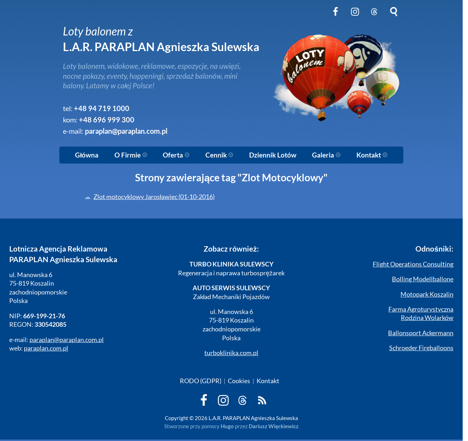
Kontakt (372, 155)
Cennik (219, 155)
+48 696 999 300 (106, 120)
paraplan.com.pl (46, 348)
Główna (86, 155)
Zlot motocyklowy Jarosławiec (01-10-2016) (154, 196)
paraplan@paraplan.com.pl (126, 131)
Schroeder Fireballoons (421, 348)
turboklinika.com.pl (231, 353)
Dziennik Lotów (272, 155)
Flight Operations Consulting (413, 264)
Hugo (227, 426)
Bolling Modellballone (422, 279)
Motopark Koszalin (426, 294)
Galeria (326, 155)
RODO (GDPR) (200, 381)
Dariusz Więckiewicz (274, 426)
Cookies (239, 381)
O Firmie (130, 155)
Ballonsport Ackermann (420, 333)
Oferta (176, 155)
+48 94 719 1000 (101, 108)
